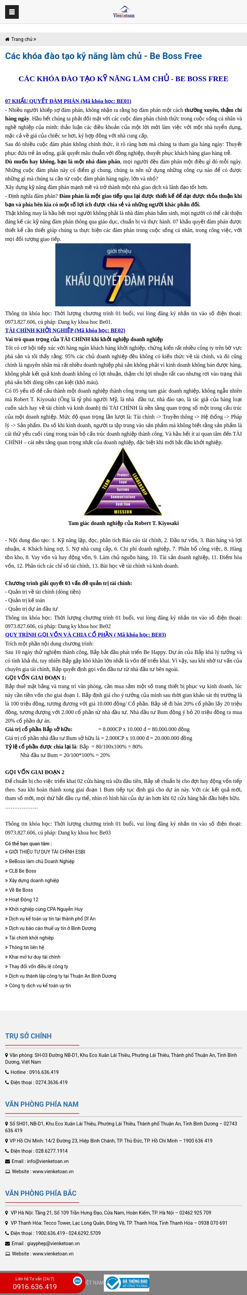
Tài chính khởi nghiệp (29, 938)
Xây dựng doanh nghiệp (32, 880)
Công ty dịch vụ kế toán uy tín (38, 985)
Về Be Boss (19, 890)
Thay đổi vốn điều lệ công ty (36, 966)
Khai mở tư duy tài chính (32, 957)
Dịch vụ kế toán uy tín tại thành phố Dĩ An (50, 918)
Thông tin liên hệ (24, 947)
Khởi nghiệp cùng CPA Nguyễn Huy (44, 909)
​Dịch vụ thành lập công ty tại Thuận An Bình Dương (60, 976)
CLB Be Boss (20, 871)
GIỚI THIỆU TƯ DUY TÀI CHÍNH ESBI (45, 852)
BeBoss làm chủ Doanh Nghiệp (39, 861)
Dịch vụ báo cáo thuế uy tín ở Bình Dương (50, 928)
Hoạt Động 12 (21, 899)
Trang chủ (21, 39)
